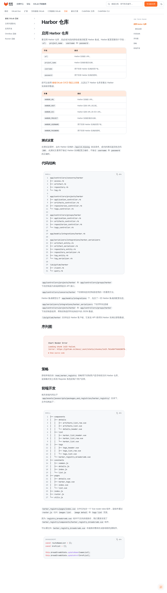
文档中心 (20, 4)
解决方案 (74, 11)
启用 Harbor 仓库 (140, 24)
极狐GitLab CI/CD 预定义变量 (65, 82)
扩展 (26, 11)
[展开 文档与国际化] (34, 24)
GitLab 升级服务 (39, 4)
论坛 (28, 4)
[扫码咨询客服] (161, 587)
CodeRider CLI (104, 11)
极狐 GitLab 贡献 (11, 18)
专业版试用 (150, 4)
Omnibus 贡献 (10, 34)
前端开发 (137, 48)
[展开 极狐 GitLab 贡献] (34, 18)
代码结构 (137, 34)
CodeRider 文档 (88, 11)
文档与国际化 (10, 24)
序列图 (136, 39)
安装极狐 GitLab (37, 11)
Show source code (57, 352)
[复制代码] (119, 173)
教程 (6, 11)
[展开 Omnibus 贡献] (34, 34)
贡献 (66, 11)
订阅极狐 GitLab (54, 11)
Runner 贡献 (10, 39)
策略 (135, 43)
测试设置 (138, 29)
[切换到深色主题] (161, 4)
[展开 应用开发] (34, 29)
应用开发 (8, 29)
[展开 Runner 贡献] (34, 39)
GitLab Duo (16, 11)
